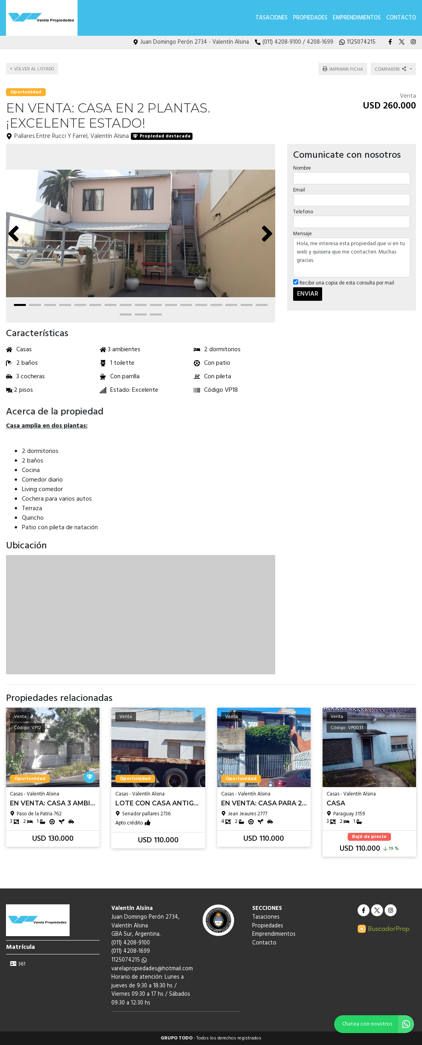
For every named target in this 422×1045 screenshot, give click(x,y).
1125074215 (129, 960)
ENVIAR (307, 293)
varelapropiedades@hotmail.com (152, 968)
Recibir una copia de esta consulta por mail (343, 283)
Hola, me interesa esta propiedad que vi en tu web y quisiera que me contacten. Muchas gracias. (351, 257)
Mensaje (302, 234)
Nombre (302, 168)
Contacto (401, 18)
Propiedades (310, 18)
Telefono (303, 212)
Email (299, 190)
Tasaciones (271, 18)
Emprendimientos (357, 18)
